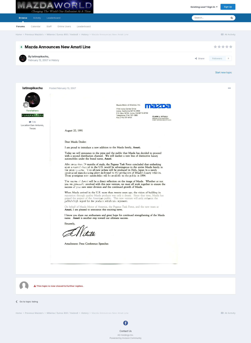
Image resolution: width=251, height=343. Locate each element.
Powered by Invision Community (126, 338)
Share (199, 58)
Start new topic (223, 72)
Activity (37, 17)
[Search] (210, 17)
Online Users (64, 26)
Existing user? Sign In (204, 7)
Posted (62, 88)
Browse (23, 19)
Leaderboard (84, 26)
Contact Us (126, 331)
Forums (20, 26)
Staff (49, 26)
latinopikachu (40, 56)
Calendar (36, 26)
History (55, 60)
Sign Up (228, 6)
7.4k (32, 121)
